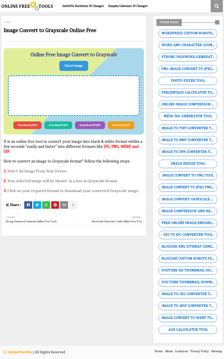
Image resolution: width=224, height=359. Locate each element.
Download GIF (121, 125)
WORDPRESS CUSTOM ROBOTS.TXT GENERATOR (189, 33)
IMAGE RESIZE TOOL (188, 164)
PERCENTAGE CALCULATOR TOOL (188, 93)
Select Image (74, 65)
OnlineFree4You (20, 352)
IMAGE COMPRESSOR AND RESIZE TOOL (189, 211)
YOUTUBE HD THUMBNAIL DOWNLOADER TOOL (189, 270)
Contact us (181, 351)
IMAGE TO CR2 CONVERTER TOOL (189, 294)
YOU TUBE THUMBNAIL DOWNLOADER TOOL (189, 282)
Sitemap (216, 351)
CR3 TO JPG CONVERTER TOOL (188, 235)
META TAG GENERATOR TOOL (188, 116)
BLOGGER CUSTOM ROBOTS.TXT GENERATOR (189, 259)
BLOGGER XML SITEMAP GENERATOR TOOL (189, 247)
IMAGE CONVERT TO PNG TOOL (188, 175)
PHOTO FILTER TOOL (188, 81)
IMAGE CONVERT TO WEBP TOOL (188, 318)
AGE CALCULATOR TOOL (188, 330)
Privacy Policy (199, 351)
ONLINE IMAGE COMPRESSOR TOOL (189, 104)
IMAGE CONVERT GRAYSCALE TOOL (189, 199)
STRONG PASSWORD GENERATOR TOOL (189, 57)
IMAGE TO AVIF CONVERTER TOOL (189, 306)
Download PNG (58, 125)
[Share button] (73, 205)
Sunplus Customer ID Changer (128, 6)
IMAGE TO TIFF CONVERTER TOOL (189, 128)
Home (7, 22)
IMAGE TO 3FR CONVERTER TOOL (189, 152)
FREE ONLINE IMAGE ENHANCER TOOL (189, 223)
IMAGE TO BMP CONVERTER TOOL (189, 140)
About (169, 351)
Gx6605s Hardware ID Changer (83, 6)
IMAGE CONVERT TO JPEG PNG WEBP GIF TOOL (189, 187)
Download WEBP (90, 125)
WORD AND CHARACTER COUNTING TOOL (189, 45)
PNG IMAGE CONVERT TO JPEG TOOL (189, 69)
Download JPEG (27, 125)
